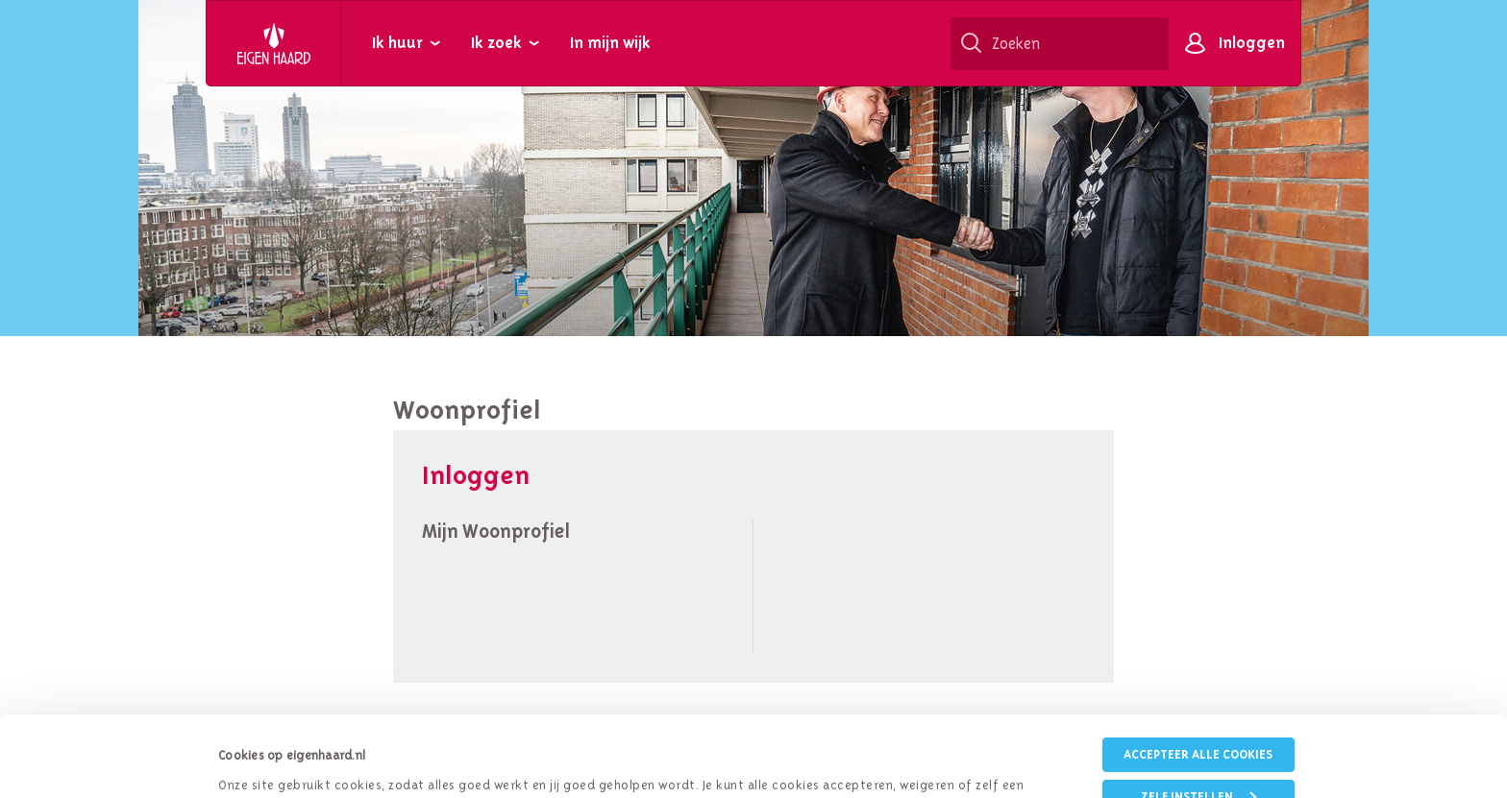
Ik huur (397, 42)
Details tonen (256, 758)
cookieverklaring (864, 727)
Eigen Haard (274, 43)
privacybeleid (718, 727)
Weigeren (1198, 757)
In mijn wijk (610, 42)
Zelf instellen (1198, 716)
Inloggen (1252, 42)
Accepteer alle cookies (1198, 673)
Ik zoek (496, 42)
